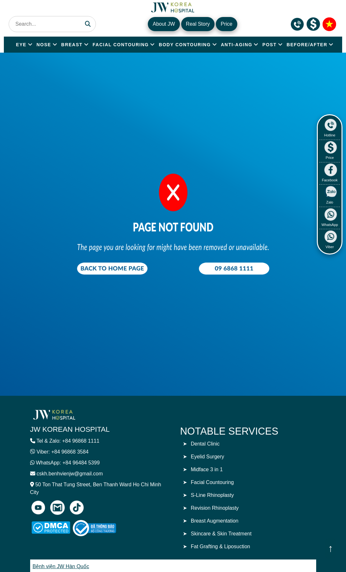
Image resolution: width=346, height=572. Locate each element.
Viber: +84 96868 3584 (63, 452)
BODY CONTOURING (185, 44)
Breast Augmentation (215, 521)
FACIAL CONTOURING (121, 44)
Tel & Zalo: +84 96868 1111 (68, 441)
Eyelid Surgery (207, 456)
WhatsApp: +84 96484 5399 (68, 462)
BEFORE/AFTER (307, 44)
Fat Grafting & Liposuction (220, 546)
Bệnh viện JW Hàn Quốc (61, 566)
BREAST (72, 44)
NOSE (44, 44)
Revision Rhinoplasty (215, 508)
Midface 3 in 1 (207, 469)
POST (269, 44)
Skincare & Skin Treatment (221, 533)
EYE (21, 44)
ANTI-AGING (236, 44)
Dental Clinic (205, 443)
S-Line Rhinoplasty (212, 495)
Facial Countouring (212, 482)
